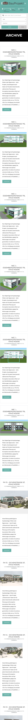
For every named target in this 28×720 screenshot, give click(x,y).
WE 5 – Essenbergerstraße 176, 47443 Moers (14, 124)
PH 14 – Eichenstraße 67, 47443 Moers (14, 614)
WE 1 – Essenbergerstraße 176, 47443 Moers (14, 411)
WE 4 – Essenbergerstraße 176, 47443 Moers (14, 196)
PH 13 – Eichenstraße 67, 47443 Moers (14, 686)
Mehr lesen (6, 109)
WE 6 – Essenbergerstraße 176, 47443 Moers (14, 52)
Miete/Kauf (5, 23)
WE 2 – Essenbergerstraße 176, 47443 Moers (14, 340)
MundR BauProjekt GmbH (13, 56)
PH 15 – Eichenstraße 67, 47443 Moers (14, 483)
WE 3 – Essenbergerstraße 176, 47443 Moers (14, 268)
